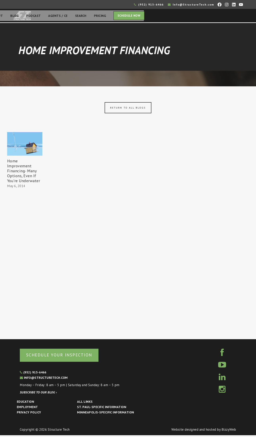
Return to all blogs (128, 108)
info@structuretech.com (44, 379)
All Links (85, 403)
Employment (27, 409)
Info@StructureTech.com (191, 4)
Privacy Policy (29, 414)
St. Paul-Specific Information (101, 409)
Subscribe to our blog (38, 394)
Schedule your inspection (66, 356)
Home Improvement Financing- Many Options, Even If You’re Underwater (23, 172)
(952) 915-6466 (149, 4)
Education (25, 403)
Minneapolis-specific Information (105, 414)
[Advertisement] (24, 263)
